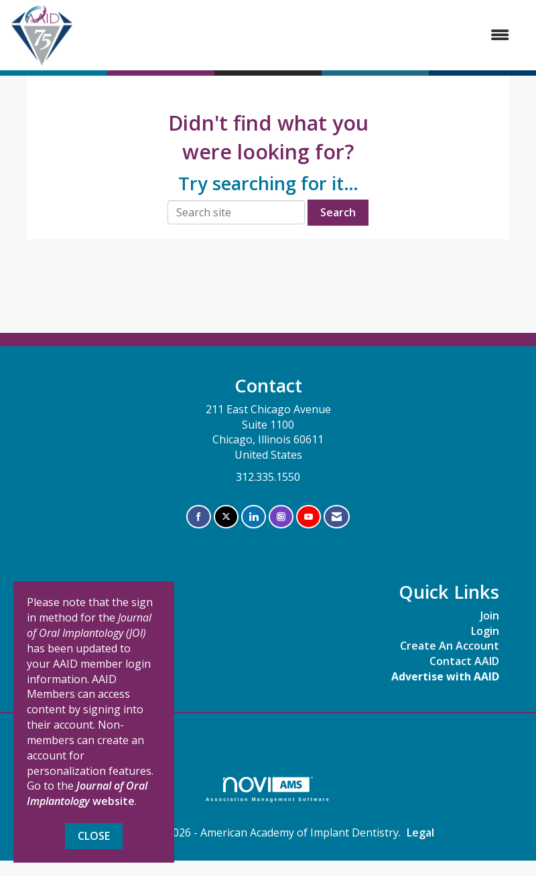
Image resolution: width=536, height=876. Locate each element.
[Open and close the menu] (298, 35)
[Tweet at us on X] (226, 516)
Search (338, 212)
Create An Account (449, 645)
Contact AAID (464, 661)
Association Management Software (268, 789)
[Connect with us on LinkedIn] (253, 516)
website (87, 793)
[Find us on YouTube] (308, 516)
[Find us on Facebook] (198, 516)
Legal (420, 832)
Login (485, 631)
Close (94, 835)
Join (489, 615)
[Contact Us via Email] (337, 516)
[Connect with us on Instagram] (281, 516)
